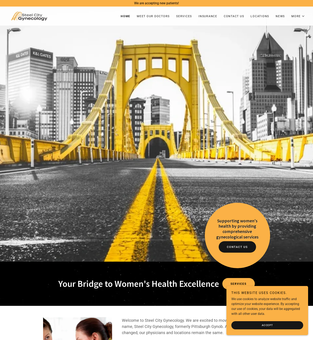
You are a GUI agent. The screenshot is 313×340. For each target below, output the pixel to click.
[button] (298, 16)
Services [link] (184, 16)
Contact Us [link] (234, 16)
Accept (267, 325)
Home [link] (125, 16)
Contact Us (237, 247)
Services (239, 283)
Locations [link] (260, 16)
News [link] (280, 16)
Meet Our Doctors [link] (153, 16)
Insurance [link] (207, 16)
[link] (29, 16)
